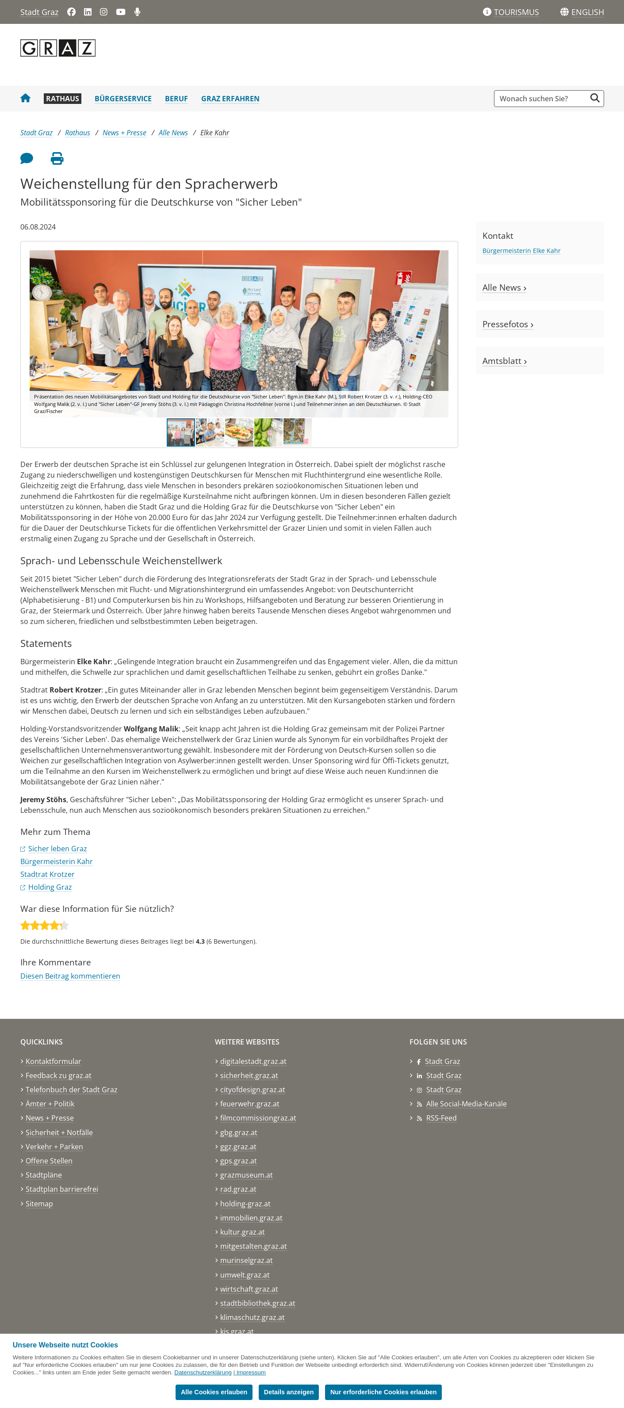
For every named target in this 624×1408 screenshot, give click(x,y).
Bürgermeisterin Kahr (56, 861)
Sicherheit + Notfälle (59, 1132)
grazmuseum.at (246, 1175)
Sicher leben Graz (57, 848)
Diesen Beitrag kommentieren (70, 976)
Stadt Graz (39, 12)
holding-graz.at (245, 1204)
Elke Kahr (214, 133)
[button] (587, 12)
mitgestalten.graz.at (253, 1246)
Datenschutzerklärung (203, 1372)
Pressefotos (508, 324)
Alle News (173, 133)
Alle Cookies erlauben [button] (214, 1392)
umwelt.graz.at (245, 1275)
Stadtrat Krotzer (47, 874)
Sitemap (39, 1204)
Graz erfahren (230, 98)
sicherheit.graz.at (249, 1075)
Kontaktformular (53, 1061)
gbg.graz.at (238, 1132)
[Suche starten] (595, 98)
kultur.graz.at (242, 1232)
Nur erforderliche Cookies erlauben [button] (383, 1392)
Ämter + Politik (50, 1104)
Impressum (251, 1372)
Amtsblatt (504, 361)
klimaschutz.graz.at (252, 1317)
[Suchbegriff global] (542, 99)
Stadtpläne (44, 1175)
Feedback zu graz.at (59, 1075)
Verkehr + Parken (54, 1147)
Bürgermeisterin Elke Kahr (521, 250)
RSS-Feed (441, 1118)
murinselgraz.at (246, 1260)
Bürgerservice (123, 98)
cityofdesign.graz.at (252, 1089)
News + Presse (124, 133)
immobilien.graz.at (251, 1218)
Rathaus (62, 98)
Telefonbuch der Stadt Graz (72, 1089)
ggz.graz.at (238, 1147)
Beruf (176, 98)
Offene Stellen (49, 1161)
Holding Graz (50, 887)
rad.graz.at (238, 1189)
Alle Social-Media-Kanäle (466, 1104)
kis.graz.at (237, 1331)
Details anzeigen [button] (289, 1392)
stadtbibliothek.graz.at (257, 1303)
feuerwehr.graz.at (249, 1104)
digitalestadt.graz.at (253, 1061)
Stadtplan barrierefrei (62, 1189)
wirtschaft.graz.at (249, 1289)
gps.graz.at (238, 1161)
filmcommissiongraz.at (258, 1118)
